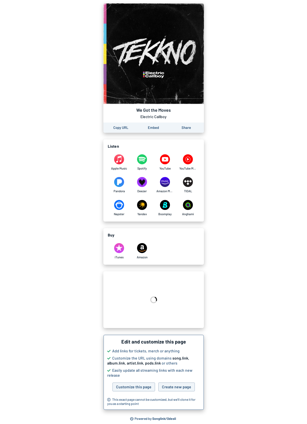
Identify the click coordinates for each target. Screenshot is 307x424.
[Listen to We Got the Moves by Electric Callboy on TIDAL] (188, 185)
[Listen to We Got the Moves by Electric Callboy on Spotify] (142, 162)
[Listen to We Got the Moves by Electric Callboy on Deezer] (142, 185)
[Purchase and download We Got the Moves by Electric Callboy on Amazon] (142, 251)
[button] (153, 372)
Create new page (176, 386)
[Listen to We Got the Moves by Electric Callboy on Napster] (119, 208)
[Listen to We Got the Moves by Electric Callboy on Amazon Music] (165, 185)
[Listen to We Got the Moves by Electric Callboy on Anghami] (188, 208)
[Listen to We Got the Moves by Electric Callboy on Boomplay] (165, 208)
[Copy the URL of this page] (121, 128)
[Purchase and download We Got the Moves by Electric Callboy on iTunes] (119, 251)
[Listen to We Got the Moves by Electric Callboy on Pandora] (119, 185)
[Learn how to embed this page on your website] (153, 128)
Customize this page (133, 386)
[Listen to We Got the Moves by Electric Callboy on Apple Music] (119, 162)
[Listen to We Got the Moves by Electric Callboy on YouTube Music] (188, 162)
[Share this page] (186, 128)
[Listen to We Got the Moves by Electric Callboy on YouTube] (165, 162)
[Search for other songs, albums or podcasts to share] (153, 419)
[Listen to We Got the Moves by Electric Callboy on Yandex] (142, 208)
